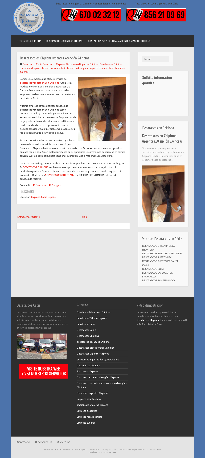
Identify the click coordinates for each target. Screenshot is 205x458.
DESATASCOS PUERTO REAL (157, 257)
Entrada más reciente (28, 216)
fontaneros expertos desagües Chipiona (98, 377)
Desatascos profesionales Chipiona (95, 348)
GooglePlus (43, 442)
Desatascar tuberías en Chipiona (94, 312)
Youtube (63, 442)
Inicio (84, 216)
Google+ (55, 185)
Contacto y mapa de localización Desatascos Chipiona (119, 41)
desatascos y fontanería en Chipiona (39, 82)
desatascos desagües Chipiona (93, 342)
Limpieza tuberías (86, 422)
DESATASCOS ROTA (153, 269)
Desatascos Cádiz (32, 64)
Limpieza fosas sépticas (101, 68)
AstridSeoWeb (109, 452)
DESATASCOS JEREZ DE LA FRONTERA (162, 253)
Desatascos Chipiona (29, 41)
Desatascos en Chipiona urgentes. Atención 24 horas (162, 138)
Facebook (39, 185)
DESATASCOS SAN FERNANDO (158, 280)
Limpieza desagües (77, 68)
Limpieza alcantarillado (54, 68)
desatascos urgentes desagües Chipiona (98, 359)
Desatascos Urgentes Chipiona (82, 64)
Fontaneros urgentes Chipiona (92, 393)
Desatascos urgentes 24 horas (64, 41)
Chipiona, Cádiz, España (43, 197)
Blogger (156, 450)
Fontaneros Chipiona (30, 68)
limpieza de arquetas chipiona (92, 405)
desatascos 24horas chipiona (92, 318)
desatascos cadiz (86, 324)
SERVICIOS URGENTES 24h (59, 175)
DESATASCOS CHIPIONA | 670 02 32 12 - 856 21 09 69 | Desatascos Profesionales (98, 450)
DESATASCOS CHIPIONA (35, 167)
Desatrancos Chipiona (111, 64)
